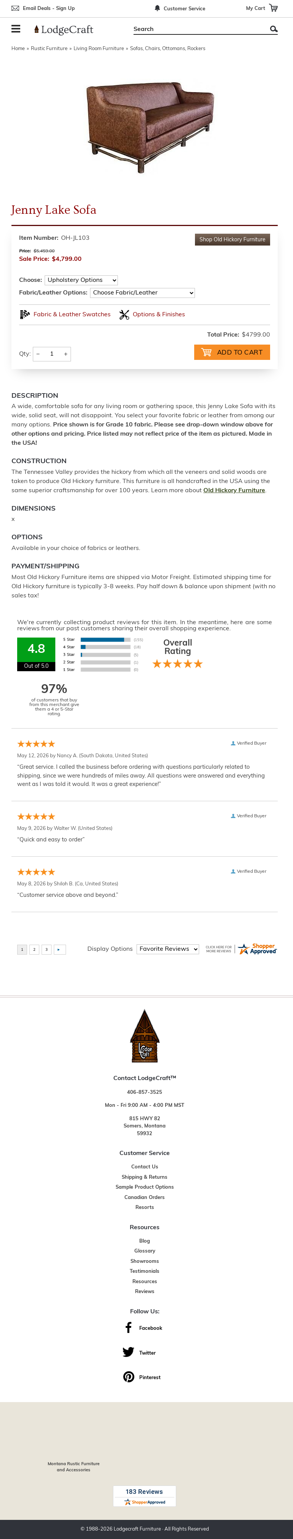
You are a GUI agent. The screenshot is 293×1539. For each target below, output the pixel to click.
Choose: (30, 280)
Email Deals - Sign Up (49, 8)
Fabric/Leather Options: (53, 293)
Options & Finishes (159, 315)
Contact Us (144, 1167)
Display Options (110, 949)
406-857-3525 (144, 1092)
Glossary (144, 1251)
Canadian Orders (144, 1197)
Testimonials (144, 1271)
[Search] (197, 29)
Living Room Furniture (99, 48)
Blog (144, 1241)
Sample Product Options (145, 1187)
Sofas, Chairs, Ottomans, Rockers (167, 48)
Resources (144, 1281)
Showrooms (144, 1261)
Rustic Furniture (49, 48)
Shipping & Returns (144, 1177)
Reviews (145, 1291)
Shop (233, 240)
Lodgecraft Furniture (137, 1529)
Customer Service (184, 9)
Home (18, 48)
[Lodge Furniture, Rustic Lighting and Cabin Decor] (68, 30)
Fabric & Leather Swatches (72, 315)
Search (274, 29)
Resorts (144, 1207)
